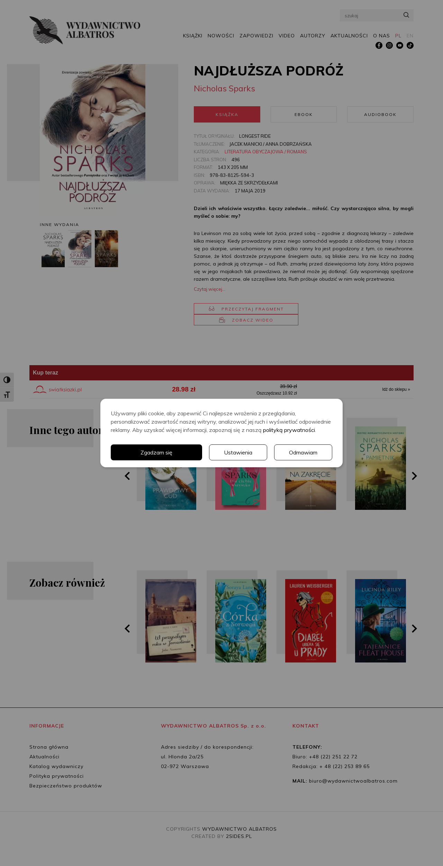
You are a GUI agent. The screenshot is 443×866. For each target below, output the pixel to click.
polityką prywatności (289, 429)
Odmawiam (303, 452)
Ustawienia (238, 452)
